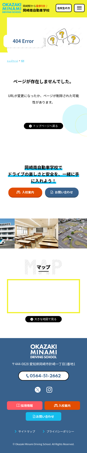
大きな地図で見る (43, 319)
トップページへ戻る (43, 126)
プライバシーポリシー (57, 431)
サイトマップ (24, 431)
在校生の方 (63, 8)
